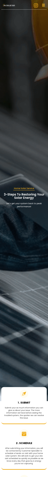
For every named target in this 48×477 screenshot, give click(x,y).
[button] (43, 5)
